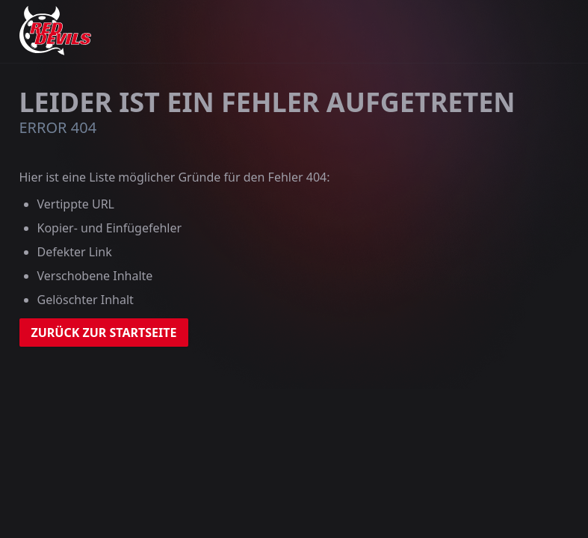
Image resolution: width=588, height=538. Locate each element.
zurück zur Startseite (104, 332)
